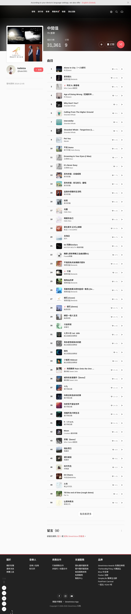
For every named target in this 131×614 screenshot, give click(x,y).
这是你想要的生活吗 (72, 192)
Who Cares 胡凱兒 (70, 88)
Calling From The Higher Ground (79, 112)
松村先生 (68, 466)
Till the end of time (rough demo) (79, 492)
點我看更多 (85, 514)
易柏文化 (67, 504)
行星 (67, 271)
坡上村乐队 (68, 486)
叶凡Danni (67, 70)
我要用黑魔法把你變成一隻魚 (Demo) (80, 289)
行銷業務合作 (58, 565)
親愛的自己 (68, 218)
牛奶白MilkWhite (70, 477)
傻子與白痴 (68, 389)
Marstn (66, 141)
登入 (59, 536)
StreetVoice (16, 11)
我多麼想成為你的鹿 (72, 342)
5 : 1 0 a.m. (69, 422)
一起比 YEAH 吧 (105, 585)
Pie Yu (66, 495)
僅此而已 (68, 448)
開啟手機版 (57, 602)
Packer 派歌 (103, 575)
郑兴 (65, 239)
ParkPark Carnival (105, 581)
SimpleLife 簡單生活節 (107, 578)
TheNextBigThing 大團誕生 (109, 569)
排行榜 (40, 12)
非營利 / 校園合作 (59, 569)
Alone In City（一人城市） (75, 68)
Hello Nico (67, 212)
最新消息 (10, 569)
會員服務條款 (81, 572)
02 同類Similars (71, 245)
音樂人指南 (34, 565)
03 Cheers (68, 475)
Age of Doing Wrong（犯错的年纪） (80, 94)
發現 (33, 12)
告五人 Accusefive (70, 230)
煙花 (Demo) (71, 307)
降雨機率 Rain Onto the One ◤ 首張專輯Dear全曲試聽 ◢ (90, 369)
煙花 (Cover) (69, 298)
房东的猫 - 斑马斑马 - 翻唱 (75, 183)
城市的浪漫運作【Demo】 (75, 377)
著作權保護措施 (81, 569)
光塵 (66, 209)
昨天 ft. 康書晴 (71, 85)
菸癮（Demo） (70, 439)
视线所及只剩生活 (71, 413)
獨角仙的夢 (68, 280)
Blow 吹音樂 (103, 572)
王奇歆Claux (68, 159)
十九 (66, 386)
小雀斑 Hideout (70, 360)
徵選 (63, 12)
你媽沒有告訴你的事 (72, 395)
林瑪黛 (66, 469)
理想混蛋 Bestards (70, 79)
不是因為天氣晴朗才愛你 (74, 262)
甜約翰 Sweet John (71, 371)
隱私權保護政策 (81, 565)
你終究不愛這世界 (71, 404)
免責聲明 (79, 575)
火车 (66, 484)
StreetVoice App (72, 602)
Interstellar (69, 121)
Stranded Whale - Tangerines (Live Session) (83, 130)
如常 (66, 200)
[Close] (128, 2)
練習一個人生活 (70, 315)
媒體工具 (10, 572)
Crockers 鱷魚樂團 (71, 433)
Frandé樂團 (68, 256)
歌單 (47, 12)
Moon (66, 431)
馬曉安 (66, 451)
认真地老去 (68, 501)
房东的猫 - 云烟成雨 (72, 174)
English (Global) (88, 3)
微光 (66, 351)
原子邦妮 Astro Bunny (72, 150)
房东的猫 (67, 177)
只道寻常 (68, 324)
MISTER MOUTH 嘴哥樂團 (73, 247)
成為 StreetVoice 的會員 (74, 536)
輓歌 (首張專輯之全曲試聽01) (76, 254)
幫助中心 (79, 578)
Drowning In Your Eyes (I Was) (77, 156)
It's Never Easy (70, 165)
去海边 (67, 236)
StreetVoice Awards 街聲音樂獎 (111, 565)
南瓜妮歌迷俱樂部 (70, 336)
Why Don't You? (71, 103)
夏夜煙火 (68, 77)
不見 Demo (69, 147)
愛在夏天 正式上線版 (73, 227)
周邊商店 (56, 11)
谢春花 (66, 327)
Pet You (67, 138)
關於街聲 (10, 565)
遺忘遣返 (68, 457)
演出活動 (71, 12)
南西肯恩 (67, 309)
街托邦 (32, 569)
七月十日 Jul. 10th (72, 333)
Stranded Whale (69, 106)
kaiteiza (22, 68)
